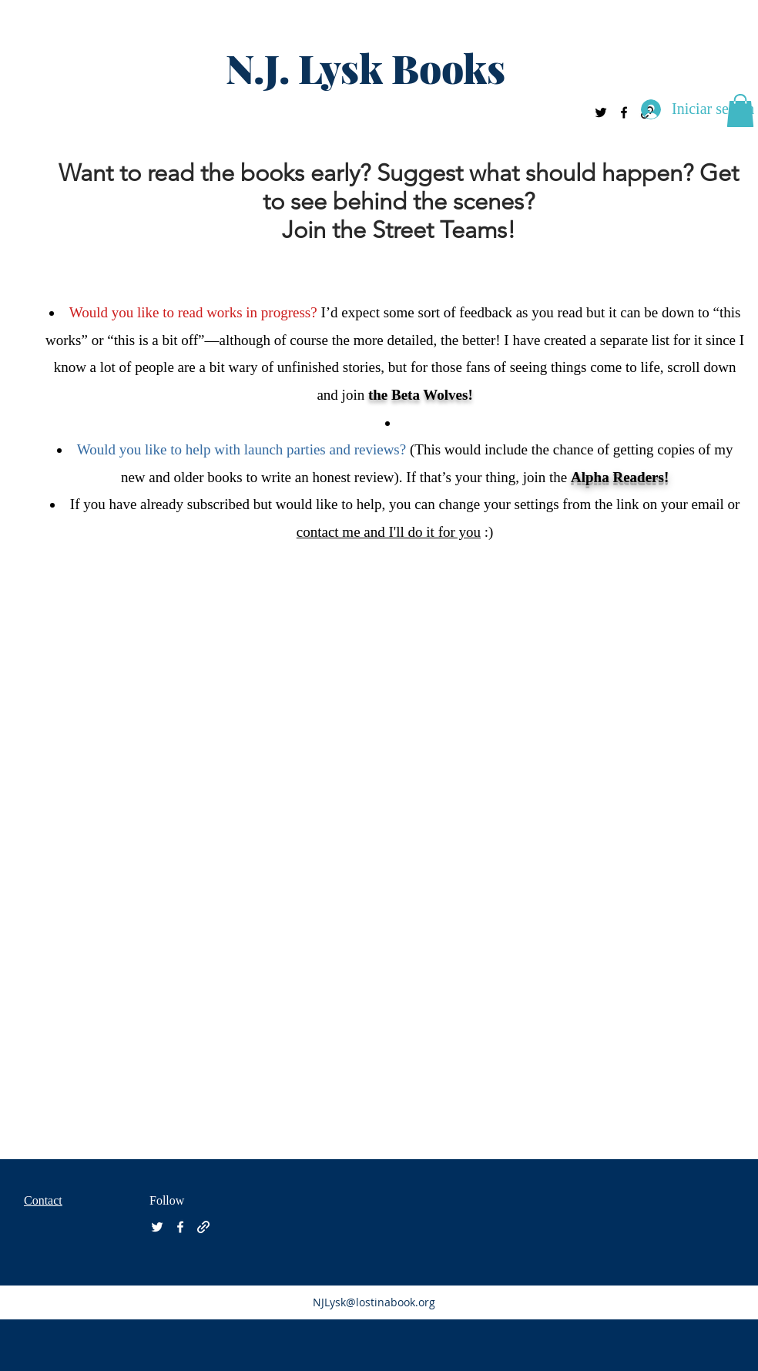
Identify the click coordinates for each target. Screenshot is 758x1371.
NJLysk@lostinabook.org (374, 1302)
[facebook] (624, 112)
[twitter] (601, 112)
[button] (740, 110)
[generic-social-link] (203, 1227)
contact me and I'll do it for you (389, 532)
